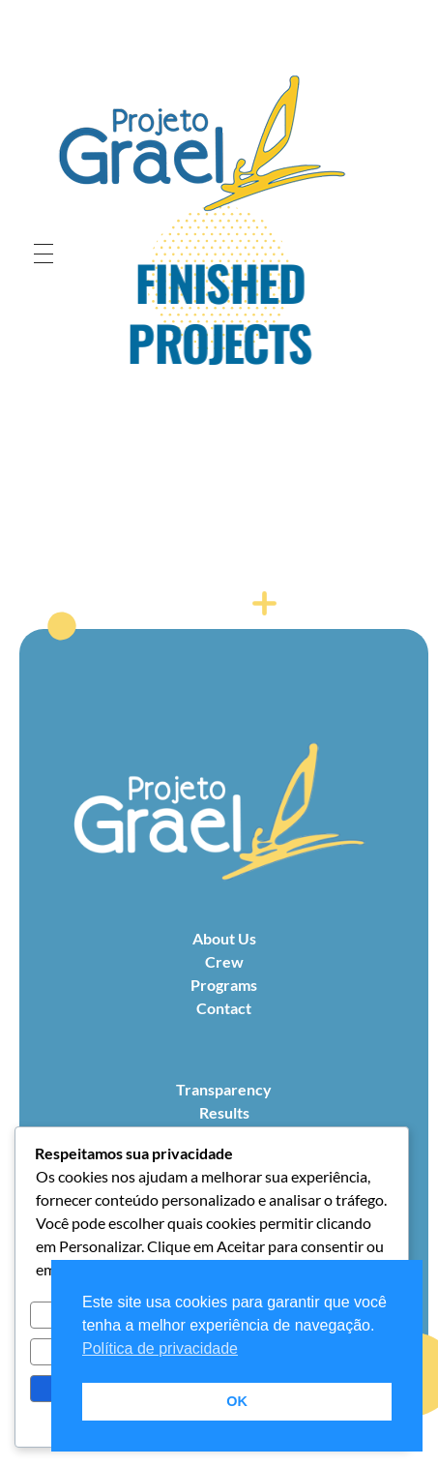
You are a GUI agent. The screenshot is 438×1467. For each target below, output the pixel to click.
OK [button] (237, 1401)
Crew (224, 961)
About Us (224, 938)
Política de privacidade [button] (160, 1348)
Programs (223, 984)
